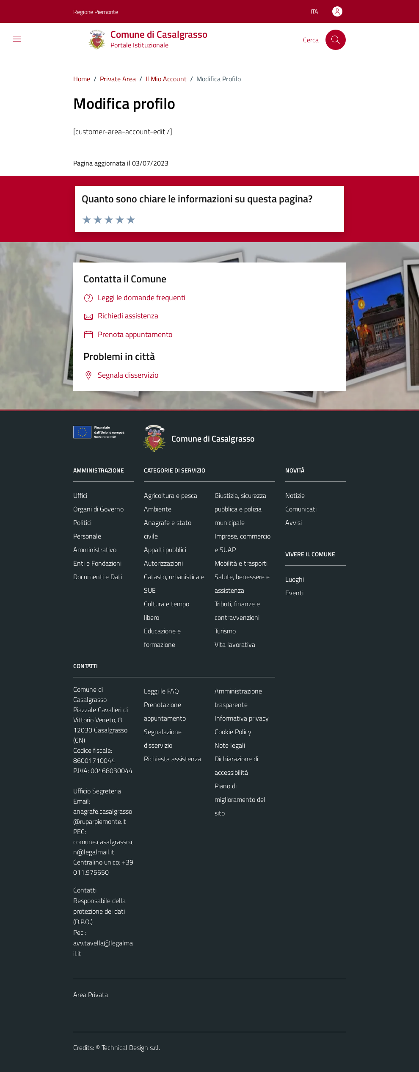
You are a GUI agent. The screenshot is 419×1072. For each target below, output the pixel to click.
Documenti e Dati (97, 577)
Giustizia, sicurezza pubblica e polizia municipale (240, 509)
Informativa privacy (242, 718)
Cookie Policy (233, 732)
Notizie (295, 495)
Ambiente (157, 509)
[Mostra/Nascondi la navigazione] (17, 39)
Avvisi (293, 522)
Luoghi (294, 579)
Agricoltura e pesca (170, 495)
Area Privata (90, 994)
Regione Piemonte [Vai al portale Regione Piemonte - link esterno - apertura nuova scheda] (95, 11)
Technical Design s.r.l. (131, 1047)
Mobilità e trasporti (241, 563)
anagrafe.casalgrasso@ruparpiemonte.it (102, 816)
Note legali (230, 745)
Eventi (294, 593)
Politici (82, 522)
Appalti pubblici (165, 549)
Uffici (80, 495)
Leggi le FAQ (161, 691)
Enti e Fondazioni (97, 563)
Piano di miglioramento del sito (240, 799)
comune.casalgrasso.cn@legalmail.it (103, 847)
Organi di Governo (98, 509)
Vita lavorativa (235, 644)
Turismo (225, 631)
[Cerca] (335, 40)
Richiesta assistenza (172, 759)
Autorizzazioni (163, 563)
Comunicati (301, 509)
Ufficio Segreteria (97, 791)
